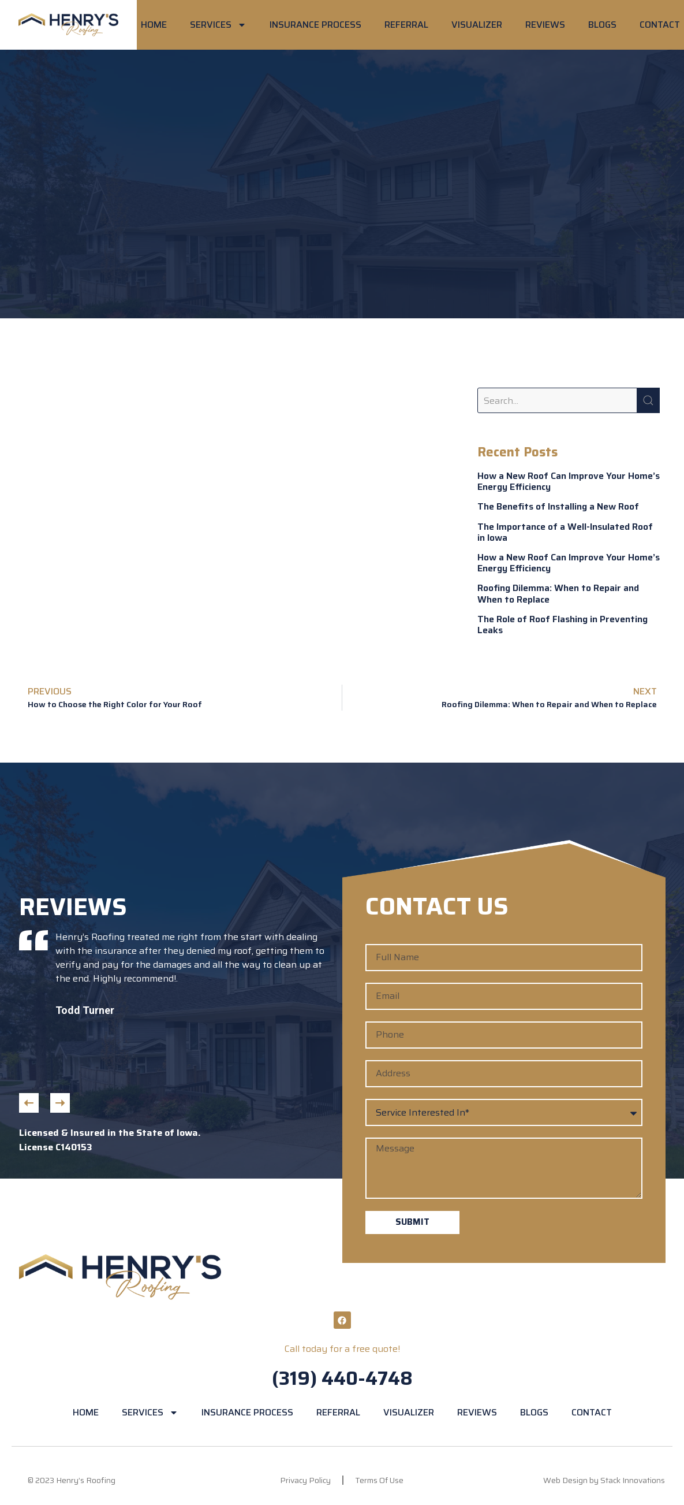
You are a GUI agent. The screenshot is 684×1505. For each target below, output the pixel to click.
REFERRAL (406, 24)
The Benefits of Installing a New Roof (558, 506)
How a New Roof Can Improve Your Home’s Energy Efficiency (568, 481)
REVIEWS (545, 24)
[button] (29, 1103)
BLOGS (602, 24)
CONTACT (660, 24)
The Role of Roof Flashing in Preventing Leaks (562, 624)
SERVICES (218, 24)
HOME (154, 24)
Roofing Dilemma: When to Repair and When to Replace (558, 593)
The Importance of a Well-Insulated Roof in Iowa (565, 532)
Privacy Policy (305, 1480)
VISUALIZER (476, 24)
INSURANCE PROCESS (315, 24)
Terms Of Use (379, 1480)
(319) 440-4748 (342, 1378)
